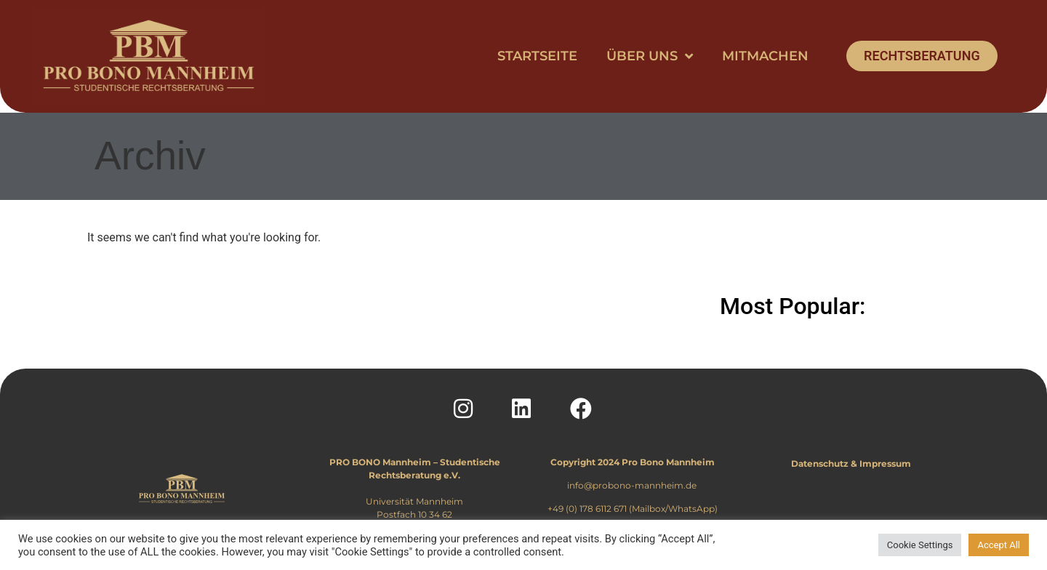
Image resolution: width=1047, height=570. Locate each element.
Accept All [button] (998, 544)
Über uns (649, 56)
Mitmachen (765, 56)
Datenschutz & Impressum (851, 463)
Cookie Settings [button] (920, 544)
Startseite (537, 56)
